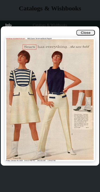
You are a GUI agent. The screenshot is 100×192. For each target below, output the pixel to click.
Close (85, 33)
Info (8, 25)
